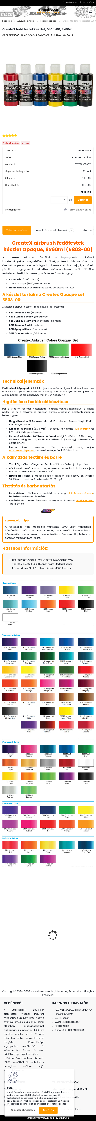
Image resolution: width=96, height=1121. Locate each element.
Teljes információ (16, 230)
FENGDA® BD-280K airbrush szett (24, 933)
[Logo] (48, 12)
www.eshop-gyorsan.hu (54, 1117)
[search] (91, 12)
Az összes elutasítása (23, 1110)
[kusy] (59, 200)
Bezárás (48, 1110)
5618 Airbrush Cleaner (80, 493)
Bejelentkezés (72, 2)
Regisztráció (88, 2)
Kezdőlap (7, 20)
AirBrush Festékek (26, 20)
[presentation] (4, 930)
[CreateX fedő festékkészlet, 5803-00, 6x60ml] (48, 85)
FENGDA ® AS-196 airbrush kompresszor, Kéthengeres (67, 935)
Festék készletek (48, 20)
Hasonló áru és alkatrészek (54, 230)
